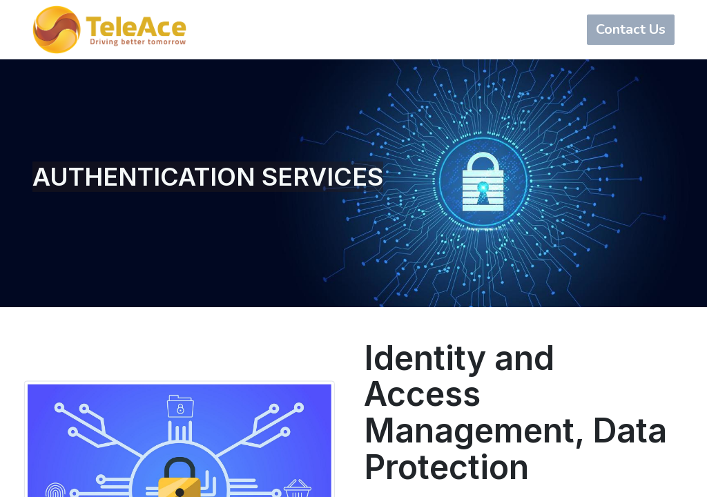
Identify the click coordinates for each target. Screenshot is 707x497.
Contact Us (631, 29)
